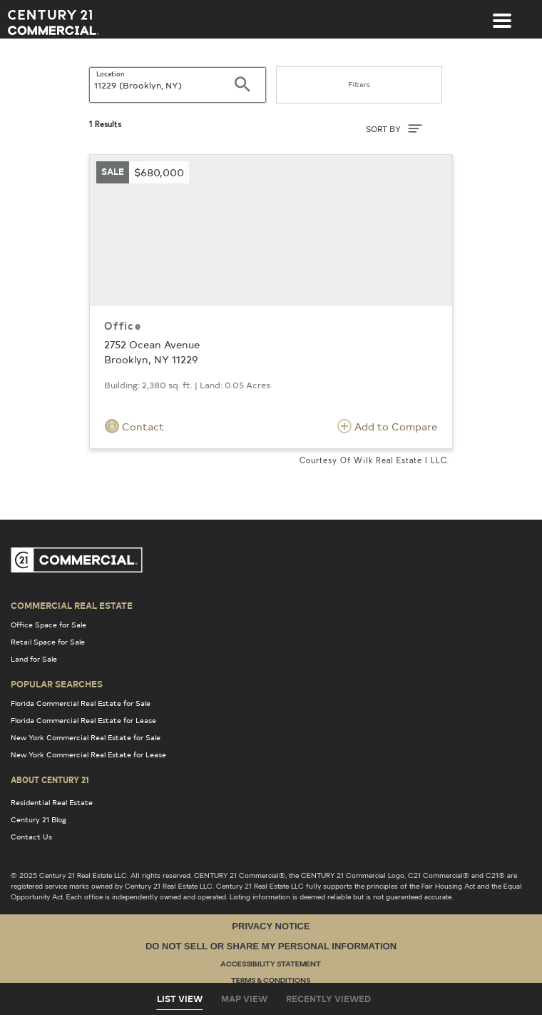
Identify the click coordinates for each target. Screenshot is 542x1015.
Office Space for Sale (48, 625)
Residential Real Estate (52, 802)
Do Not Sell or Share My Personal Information (271, 946)
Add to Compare (387, 426)
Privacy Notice (271, 926)
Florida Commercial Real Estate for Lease (83, 720)
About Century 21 (50, 779)
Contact (134, 426)
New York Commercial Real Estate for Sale (85, 737)
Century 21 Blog (38, 819)
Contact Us (31, 837)
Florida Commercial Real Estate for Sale (80, 703)
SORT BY (394, 128)
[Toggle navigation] (502, 13)
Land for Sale (34, 659)
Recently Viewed (328, 998)
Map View (244, 998)
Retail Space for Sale (48, 642)
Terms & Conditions (270, 981)
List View (180, 998)
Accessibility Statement (270, 965)
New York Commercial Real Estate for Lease (88, 754)
